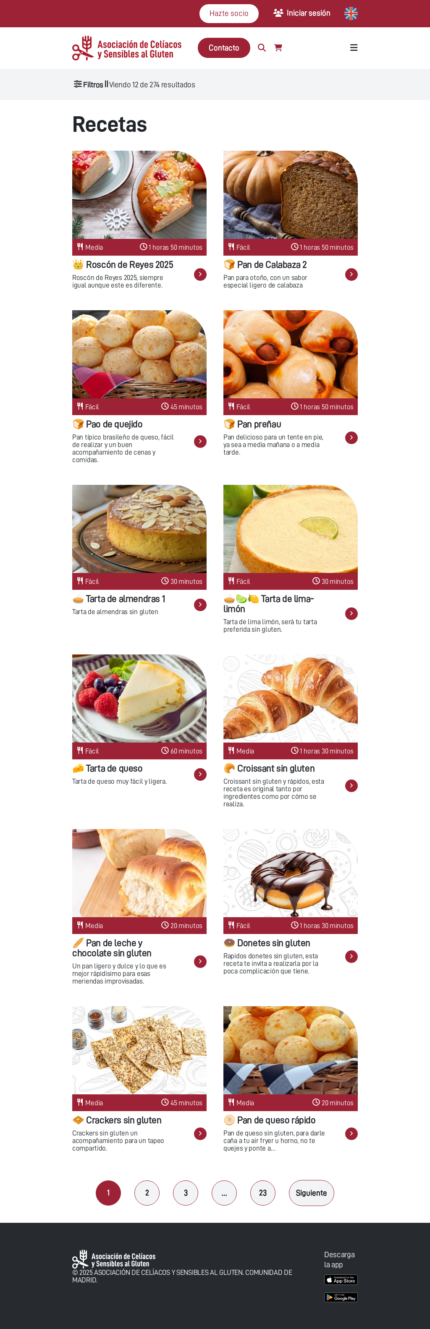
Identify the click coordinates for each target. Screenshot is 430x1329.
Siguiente (311, 1193)
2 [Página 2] (147, 1193)
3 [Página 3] (186, 1193)
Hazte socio (229, 13)
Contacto (224, 48)
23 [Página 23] (263, 1193)
